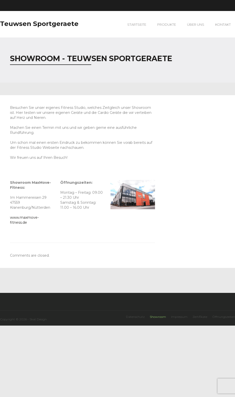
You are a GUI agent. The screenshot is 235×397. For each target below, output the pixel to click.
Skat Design (38, 319)
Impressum (179, 317)
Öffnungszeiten (223, 317)
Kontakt (223, 24)
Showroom (158, 317)
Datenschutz (135, 317)
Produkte (166, 24)
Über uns (195, 24)
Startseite (136, 24)
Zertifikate (199, 317)
